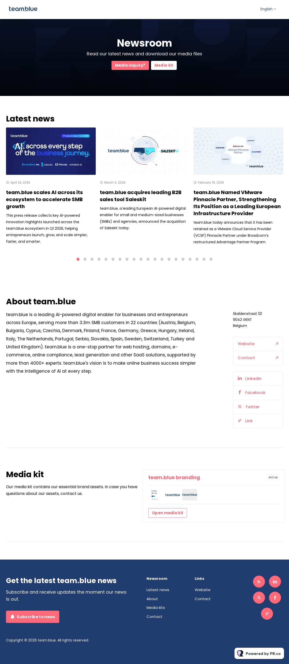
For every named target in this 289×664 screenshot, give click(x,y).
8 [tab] (127, 259)
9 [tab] (134, 259)
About (152, 598)
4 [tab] (99, 259)
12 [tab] (155, 259)
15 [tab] (176, 259)
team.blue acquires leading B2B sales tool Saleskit (141, 196)
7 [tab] (120, 259)
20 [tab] (211, 259)
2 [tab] (85, 259)
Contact (246, 367)
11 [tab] (148, 259)
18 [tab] (197, 259)
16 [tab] (183, 259)
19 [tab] (204, 259)
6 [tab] (113, 259)
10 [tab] (141, 259)
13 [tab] (162, 259)
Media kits (155, 607)
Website (246, 353)
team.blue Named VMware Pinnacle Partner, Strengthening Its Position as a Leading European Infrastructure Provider (237, 205)
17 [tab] (190, 259)
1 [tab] (78, 259)
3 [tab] (92, 259)
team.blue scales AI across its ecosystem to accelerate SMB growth (44, 199)
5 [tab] (106, 259)
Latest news (157, 589)
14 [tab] (169, 259)
